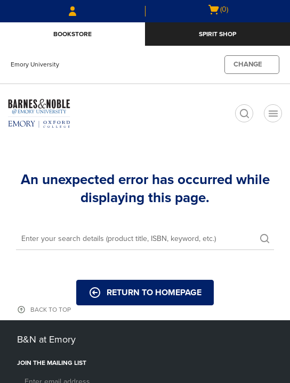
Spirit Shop (217, 34)
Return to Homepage (145, 292)
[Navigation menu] (273, 113)
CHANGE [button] (247, 64)
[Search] (145, 239)
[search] (244, 113)
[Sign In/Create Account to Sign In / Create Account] (72, 11)
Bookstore (72, 34)
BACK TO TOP (50, 309)
